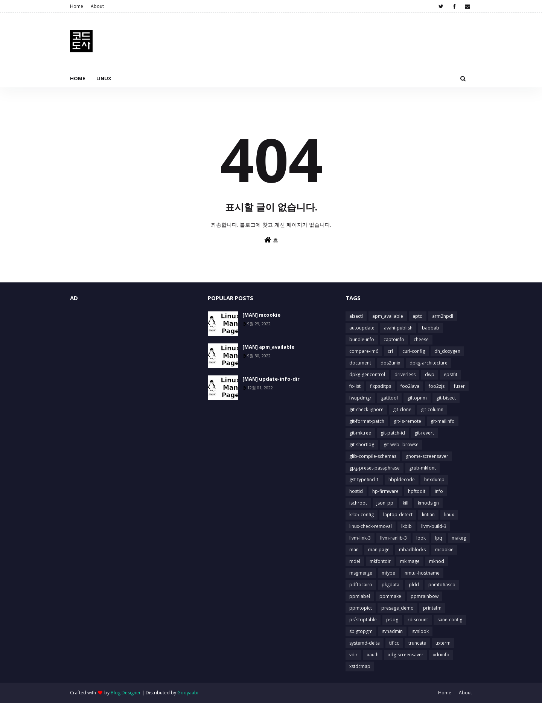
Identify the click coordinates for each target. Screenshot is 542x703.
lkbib (406, 526)
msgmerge (360, 573)
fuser (459, 386)
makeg (459, 538)
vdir (353, 654)
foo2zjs (437, 386)
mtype (388, 573)
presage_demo (397, 608)
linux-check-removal (370, 526)
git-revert (424, 433)
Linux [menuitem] (103, 78)
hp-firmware (385, 491)
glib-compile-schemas (372, 456)
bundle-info (361, 339)
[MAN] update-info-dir (271, 378)
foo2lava (409, 386)
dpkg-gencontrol (367, 374)
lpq (438, 538)
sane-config (449, 619)
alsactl (356, 316)
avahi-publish (398, 328)
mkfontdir (380, 561)
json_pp (384, 503)
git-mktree (360, 433)
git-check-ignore (366, 409)
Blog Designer (126, 692)
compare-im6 (363, 351)
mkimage (410, 561)
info (439, 491)
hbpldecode (401, 479)
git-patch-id (393, 433)
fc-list (355, 386)
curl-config (413, 351)
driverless (405, 374)
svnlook (420, 631)
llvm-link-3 (360, 538)
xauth (373, 654)
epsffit (450, 374)
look (421, 538)
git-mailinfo (443, 421)
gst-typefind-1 (364, 479)
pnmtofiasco (441, 584)
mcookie (444, 549)
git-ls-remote (407, 421)
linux (449, 514)
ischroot (358, 503)
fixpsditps (380, 386)
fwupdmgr (360, 398)
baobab (430, 328)
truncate (417, 643)
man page (379, 549)
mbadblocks (412, 549)
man (354, 549)
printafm (432, 608)
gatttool (389, 398)
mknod (436, 561)
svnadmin (392, 631)
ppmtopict (360, 608)
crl (390, 351)
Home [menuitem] (77, 78)
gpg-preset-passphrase (374, 468)
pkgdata (390, 584)
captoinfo (394, 339)
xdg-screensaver (405, 654)
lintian (428, 514)
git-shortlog (361, 444)
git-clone (402, 409)
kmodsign (428, 503)
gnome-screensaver (427, 456)
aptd (418, 316)
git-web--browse (401, 444)
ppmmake (390, 596)
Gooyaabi (187, 692)
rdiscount (418, 619)
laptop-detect (398, 514)
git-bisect (446, 398)
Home (76, 6)
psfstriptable (363, 619)
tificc (394, 643)
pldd (414, 584)
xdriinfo (441, 654)
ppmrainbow (424, 596)
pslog (392, 619)
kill (405, 503)
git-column (432, 409)
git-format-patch (366, 421)
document (360, 363)
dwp (429, 374)
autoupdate (362, 328)
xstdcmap (359, 666)
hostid (356, 491)
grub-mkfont (422, 468)
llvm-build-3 (433, 526)
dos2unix (390, 363)
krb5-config (361, 514)
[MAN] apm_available (268, 346)
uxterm (443, 643)
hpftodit (416, 491)
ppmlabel (359, 596)
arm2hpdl (442, 316)
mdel (354, 561)
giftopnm (417, 398)
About (97, 6)
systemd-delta (364, 643)
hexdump (434, 479)
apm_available (387, 316)
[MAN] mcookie (261, 314)
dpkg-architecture (429, 363)
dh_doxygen (447, 351)
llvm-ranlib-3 (393, 538)
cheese (421, 339)
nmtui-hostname (422, 573)
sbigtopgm (361, 631)
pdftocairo (360, 584)
